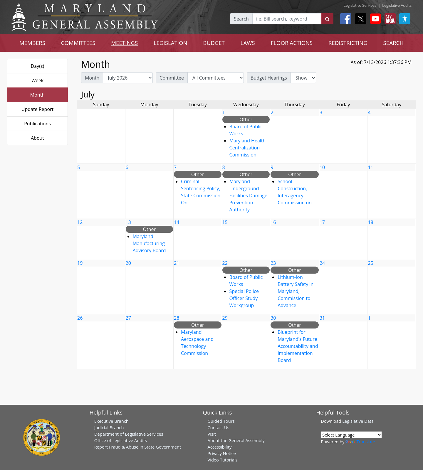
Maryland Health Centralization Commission (247, 147)
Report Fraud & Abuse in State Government (137, 447)
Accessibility (219, 447)
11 (370, 167)
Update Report (37, 109)
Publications (37, 123)
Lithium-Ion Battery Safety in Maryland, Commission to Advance (295, 291)
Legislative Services (360, 5)
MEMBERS (32, 42)
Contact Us (218, 427)
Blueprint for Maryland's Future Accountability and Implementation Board (298, 346)
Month (37, 95)
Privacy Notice (221, 453)
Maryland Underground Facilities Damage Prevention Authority (248, 195)
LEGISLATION (170, 42)
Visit (211, 434)
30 (273, 318)
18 (370, 222)
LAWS (248, 42)
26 (80, 318)
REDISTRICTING (347, 42)
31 (322, 318)
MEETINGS (124, 42)
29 (225, 318)
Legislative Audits (397, 5)
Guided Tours (220, 421)
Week (37, 80)
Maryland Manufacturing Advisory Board (149, 243)
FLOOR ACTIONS (292, 42)
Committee (172, 78)
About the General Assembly (235, 440)
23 (273, 263)
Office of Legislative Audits (120, 440)
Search (241, 19)
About (37, 138)
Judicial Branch (109, 427)
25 (370, 263)
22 (225, 263)
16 (273, 222)
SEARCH (393, 42)
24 (322, 263)
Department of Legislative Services (128, 434)
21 (176, 263)
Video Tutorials (222, 460)
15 (225, 222)
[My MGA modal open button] (389, 18)
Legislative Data (358, 421)
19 (80, 263)
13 (128, 222)
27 (128, 318)
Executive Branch (111, 421)
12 (80, 222)
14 (176, 222)
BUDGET (214, 42)
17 (322, 222)
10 (322, 167)
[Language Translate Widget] (351, 434)
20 (128, 263)
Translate (360, 441)
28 (176, 318)
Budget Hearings (269, 78)
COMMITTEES (78, 42)
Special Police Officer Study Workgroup (244, 298)
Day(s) (37, 66)
